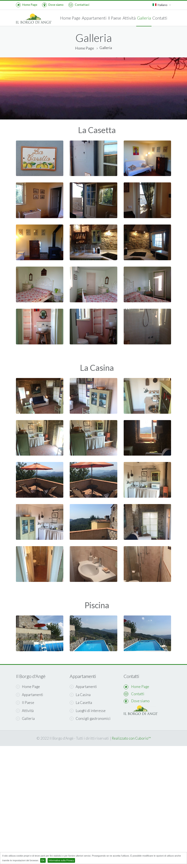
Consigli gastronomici (90, 718)
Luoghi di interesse (88, 710)
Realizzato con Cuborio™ (131, 738)
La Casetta (81, 702)
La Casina (80, 694)
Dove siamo (53, 4)
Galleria (144, 18)
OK (43, 860)
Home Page (26, 4)
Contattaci (78, 4)
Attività (129, 18)
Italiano (162, 5)
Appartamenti (94, 18)
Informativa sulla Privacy (61, 860)
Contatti (159, 18)
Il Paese (114, 18)
